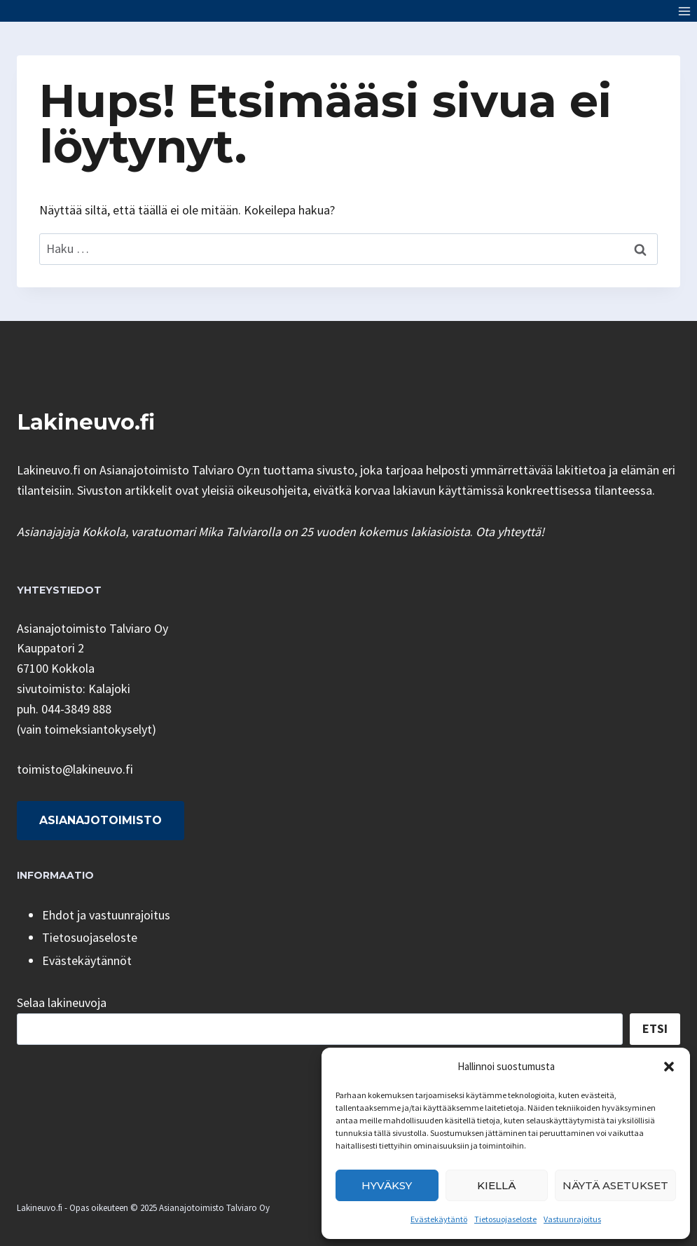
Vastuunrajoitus (572, 1219)
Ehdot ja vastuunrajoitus (106, 915)
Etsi (655, 1028)
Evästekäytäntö (438, 1219)
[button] (669, 1067)
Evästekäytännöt (87, 960)
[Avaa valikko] (684, 11)
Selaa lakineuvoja (61, 1002)
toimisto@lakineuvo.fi (75, 769)
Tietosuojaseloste (505, 1219)
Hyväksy (386, 1185)
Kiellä (496, 1185)
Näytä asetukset (615, 1185)
